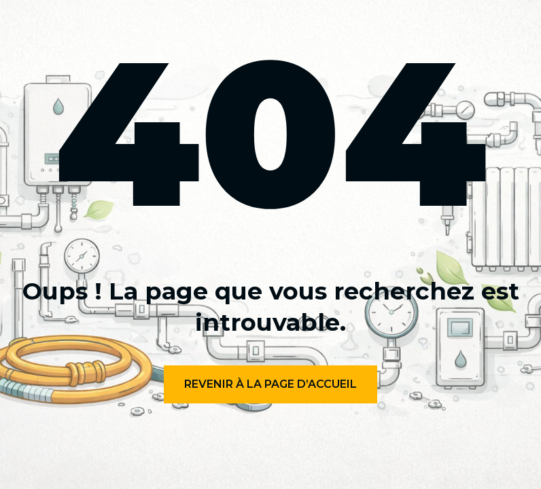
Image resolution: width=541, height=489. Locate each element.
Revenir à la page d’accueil (270, 384)
